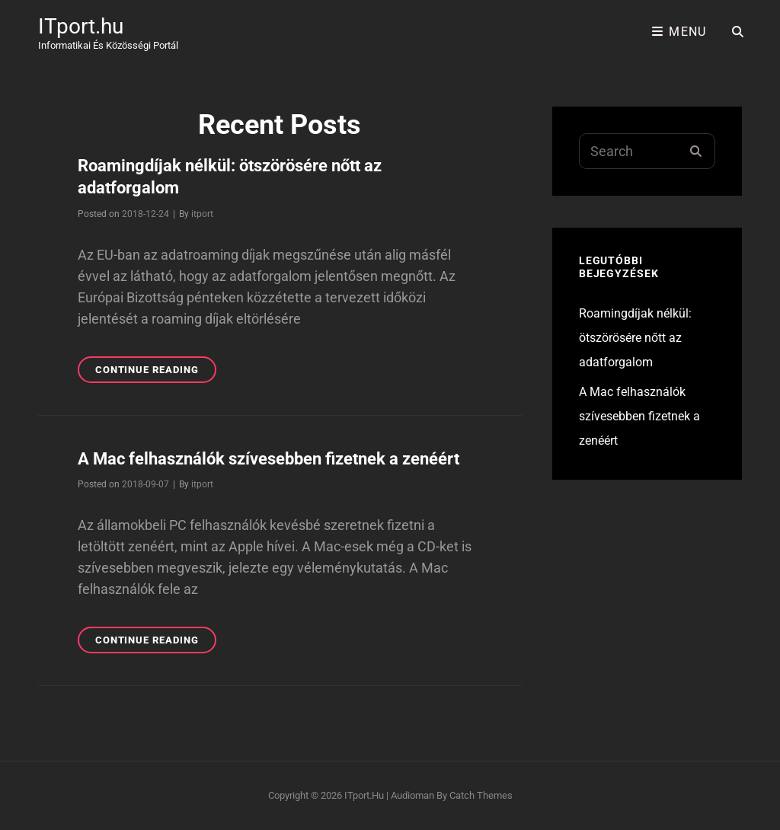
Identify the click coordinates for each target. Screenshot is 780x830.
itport (202, 214)
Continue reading (155, 372)
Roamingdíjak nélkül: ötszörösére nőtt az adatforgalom (635, 337)
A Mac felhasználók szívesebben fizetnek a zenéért (268, 458)
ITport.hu (80, 26)
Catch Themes (481, 795)
